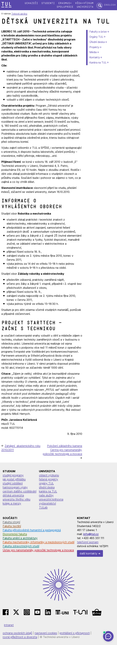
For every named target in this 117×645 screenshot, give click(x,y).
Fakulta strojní (11, 522)
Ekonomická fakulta (15, 534)
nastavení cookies (46, 633)
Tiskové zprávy (19, 13)
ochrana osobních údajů (17, 633)
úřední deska (47, 487)
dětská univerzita (13, 495)
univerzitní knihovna (51, 499)
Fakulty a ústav (98, 31)
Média (93, 52)
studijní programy (13, 475)
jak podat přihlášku (14, 479)
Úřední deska (97, 42)
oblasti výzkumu (49, 475)
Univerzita (85, 7)
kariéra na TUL (48, 491)
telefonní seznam (87, 542)
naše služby (46, 495)
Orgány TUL (96, 36)
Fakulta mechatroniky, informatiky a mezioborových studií (38, 542)
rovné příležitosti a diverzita (20, 637)
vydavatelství (47, 503)
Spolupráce (65, 7)
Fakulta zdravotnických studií (21, 546)
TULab (43, 507)
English (110, 5)
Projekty (94, 47)
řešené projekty (48, 479)
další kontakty (88, 553)
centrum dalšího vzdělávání (19, 491)
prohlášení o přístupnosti (75, 633)
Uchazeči (31, 3)
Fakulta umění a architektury (20, 538)
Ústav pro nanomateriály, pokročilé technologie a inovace (38, 550)
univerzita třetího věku (16, 499)
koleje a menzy (12, 503)
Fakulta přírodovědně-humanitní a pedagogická (32, 530)
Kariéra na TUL (97, 62)
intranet (9, 625)
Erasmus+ (65, 3)
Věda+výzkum (84, 3)
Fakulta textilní (12, 526)
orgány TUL (46, 483)
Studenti (48, 3)
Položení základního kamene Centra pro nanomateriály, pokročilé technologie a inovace (62, 450)
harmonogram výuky (15, 487)
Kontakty (94, 57)
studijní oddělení (13, 483)
